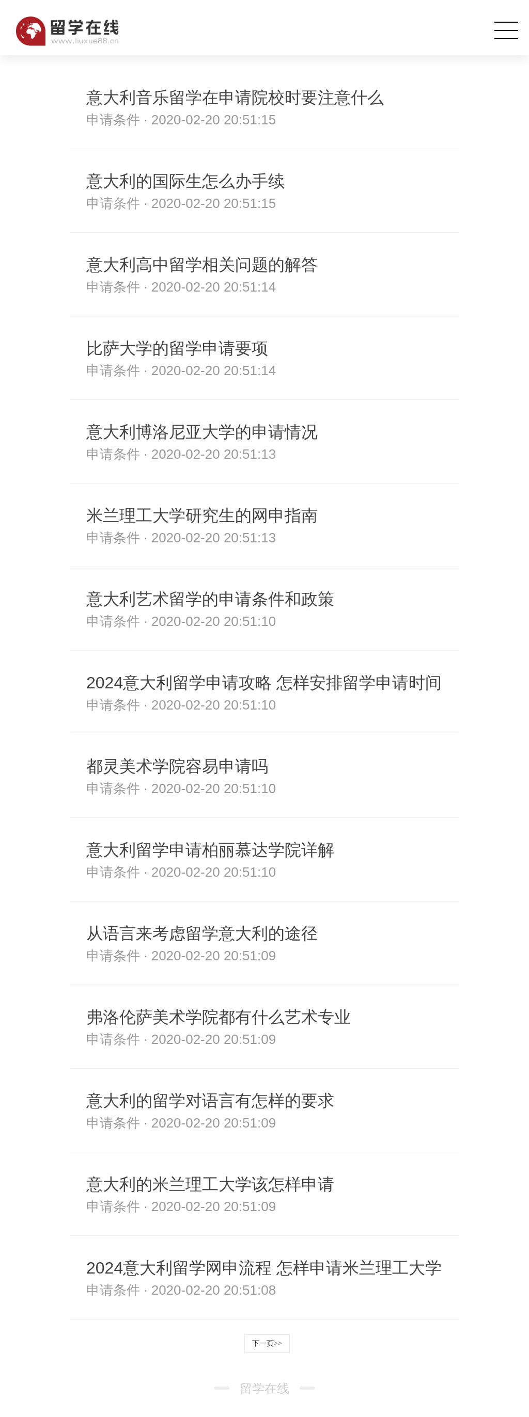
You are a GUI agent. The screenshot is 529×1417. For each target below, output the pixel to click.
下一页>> (267, 1343)
